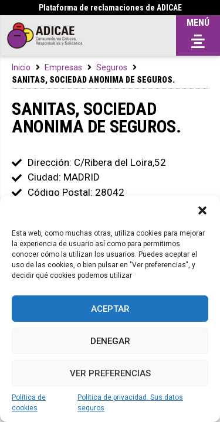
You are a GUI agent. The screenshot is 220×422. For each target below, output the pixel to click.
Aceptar (110, 309)
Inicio (21, 67)
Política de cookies (29, 402)
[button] (202, 210)
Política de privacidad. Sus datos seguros (130, 402)
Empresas (63, 67)
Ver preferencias (110, 373)
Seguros (111, 67)
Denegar (110, 341)
